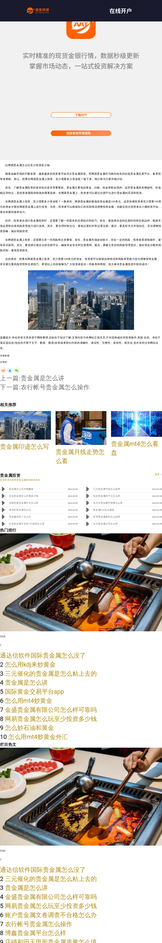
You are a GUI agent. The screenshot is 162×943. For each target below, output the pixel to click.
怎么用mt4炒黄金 (28, 700)
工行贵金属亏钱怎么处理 (106, 489)
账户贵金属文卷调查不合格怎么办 (51, 915)
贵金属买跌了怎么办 (20, 517)
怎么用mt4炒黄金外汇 (38, 736)
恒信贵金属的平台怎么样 (106, 496)
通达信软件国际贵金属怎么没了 (43, 655)
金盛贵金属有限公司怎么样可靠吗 (51, 709)
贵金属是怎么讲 (26, 682)
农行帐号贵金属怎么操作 (38, 924)
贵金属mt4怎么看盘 (103, 510)
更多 (157, 474)
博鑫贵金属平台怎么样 (35, 933)
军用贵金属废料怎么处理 (106, 517)
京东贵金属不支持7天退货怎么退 (27, 524)
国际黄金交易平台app (34, 691)
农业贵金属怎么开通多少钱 (23, 496)
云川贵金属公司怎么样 (105, 524)
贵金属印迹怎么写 (24, 446)
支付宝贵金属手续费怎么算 (108, 503)
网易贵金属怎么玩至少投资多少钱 (51, 718)
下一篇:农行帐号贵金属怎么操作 (45, 387)
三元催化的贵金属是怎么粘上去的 (51, 673)
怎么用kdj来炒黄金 (30, 664)
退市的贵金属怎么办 (20, 510)
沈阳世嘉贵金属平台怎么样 (23, 503)
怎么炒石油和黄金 (29, 727)
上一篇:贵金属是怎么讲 (32, 378)
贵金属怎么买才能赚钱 (21, 489)
